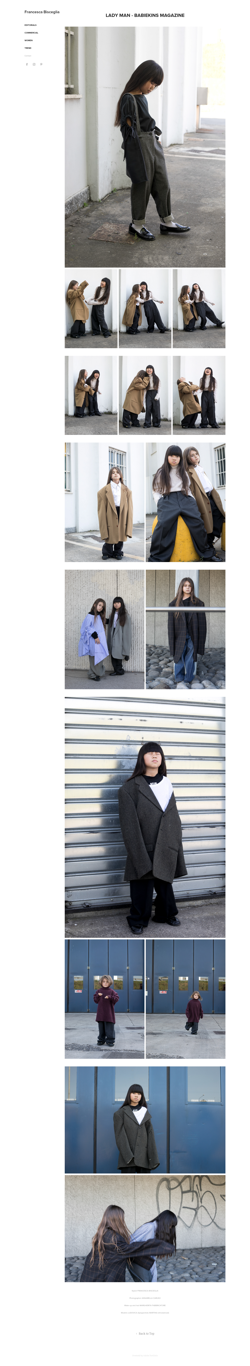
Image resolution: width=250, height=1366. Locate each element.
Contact (28, 55)
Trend (28, 48)
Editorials (31, 25)
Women (29, 40)
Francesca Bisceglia (42, 12)
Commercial (31, 32)
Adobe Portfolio (150, 1355)
